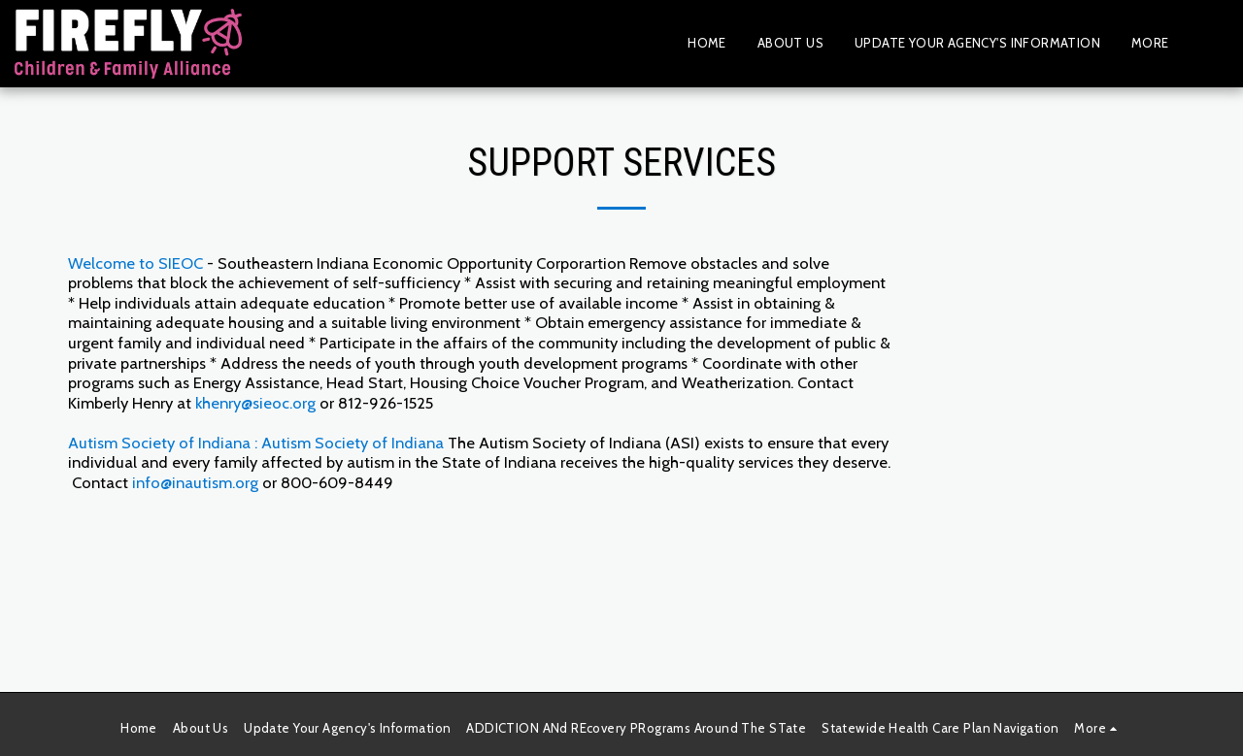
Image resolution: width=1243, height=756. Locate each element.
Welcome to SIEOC (135, 263)
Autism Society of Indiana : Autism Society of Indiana (256, 442)
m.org (238, 482)
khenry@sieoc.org (255, 402)
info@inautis (175, 482)
